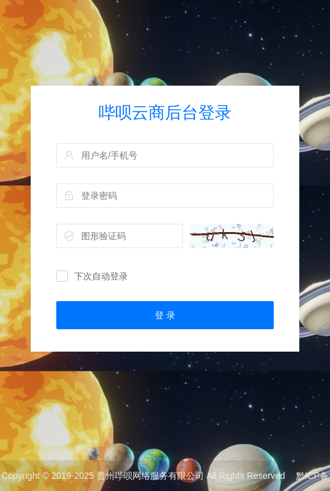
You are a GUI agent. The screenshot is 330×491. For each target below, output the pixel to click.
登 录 (165, 315)
